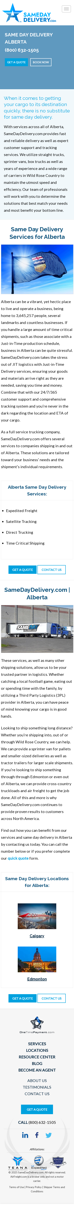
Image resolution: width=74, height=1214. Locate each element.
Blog (37, 1063)
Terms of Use (16, 1187)
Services (37, 1043)
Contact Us (37, 1093)
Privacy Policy (34, 1187)
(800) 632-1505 (42, 1122)
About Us (37, 1080)
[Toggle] (66, 8)
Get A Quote (37, 1109)
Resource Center (37, 1057)
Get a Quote (16, 62)
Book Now (41, 62)
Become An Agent (37, 1070)
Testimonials (37, 1087)
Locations (37, 1050)
